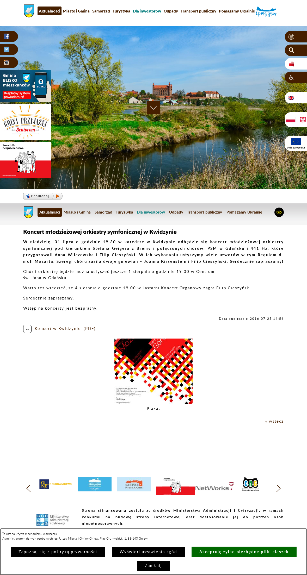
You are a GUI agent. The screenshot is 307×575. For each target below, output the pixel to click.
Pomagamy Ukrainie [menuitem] (237, 11)
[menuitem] (147, 11)
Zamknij (153, 566)
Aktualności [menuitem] (49, 11)
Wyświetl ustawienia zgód (148, 552)
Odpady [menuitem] (171, 11)
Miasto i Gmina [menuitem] (76, 11)
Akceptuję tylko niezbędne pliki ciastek (244, 551)
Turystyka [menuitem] (121, 11)
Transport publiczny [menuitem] (198, 11)
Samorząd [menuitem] (101, 11)
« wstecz (274, 421)
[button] (295, 37)
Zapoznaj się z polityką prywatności (58, 552)
